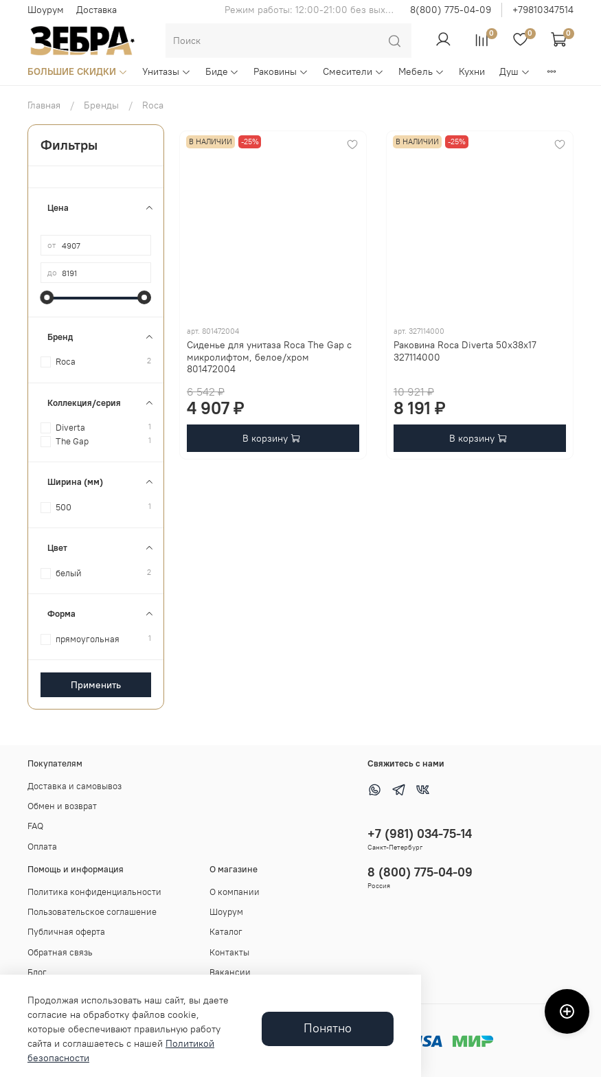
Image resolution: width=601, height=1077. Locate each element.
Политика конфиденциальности (94, 892)
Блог (37, 972)
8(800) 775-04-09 (450, 9)
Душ (514, 71)
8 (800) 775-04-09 (420, 872)
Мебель (421, 71)
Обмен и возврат (62, 806)
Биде (222, 71)
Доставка (96, 9)
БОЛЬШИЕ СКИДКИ (77, 71)
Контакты (229, 952)
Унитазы (166, 71)
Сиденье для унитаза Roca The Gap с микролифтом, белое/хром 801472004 (269, 357)
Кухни (472, 71)
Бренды (101, 105)
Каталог (225, 932)
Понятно (328, 1028)
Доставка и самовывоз (74, 786)
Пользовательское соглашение (92, 912)
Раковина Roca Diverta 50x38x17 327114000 (465, 351)
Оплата (42, 846)
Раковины (280, 71)
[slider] (47, 297)
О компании (234, 892)
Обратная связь (60, 952)
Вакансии (230, 972)
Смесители (353, 71)
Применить (96, 685)
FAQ (35, 826)
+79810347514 (543, 9)
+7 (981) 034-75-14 (419, 833)
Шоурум (45, 9)
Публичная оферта (66, 932)
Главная (43, 105)
